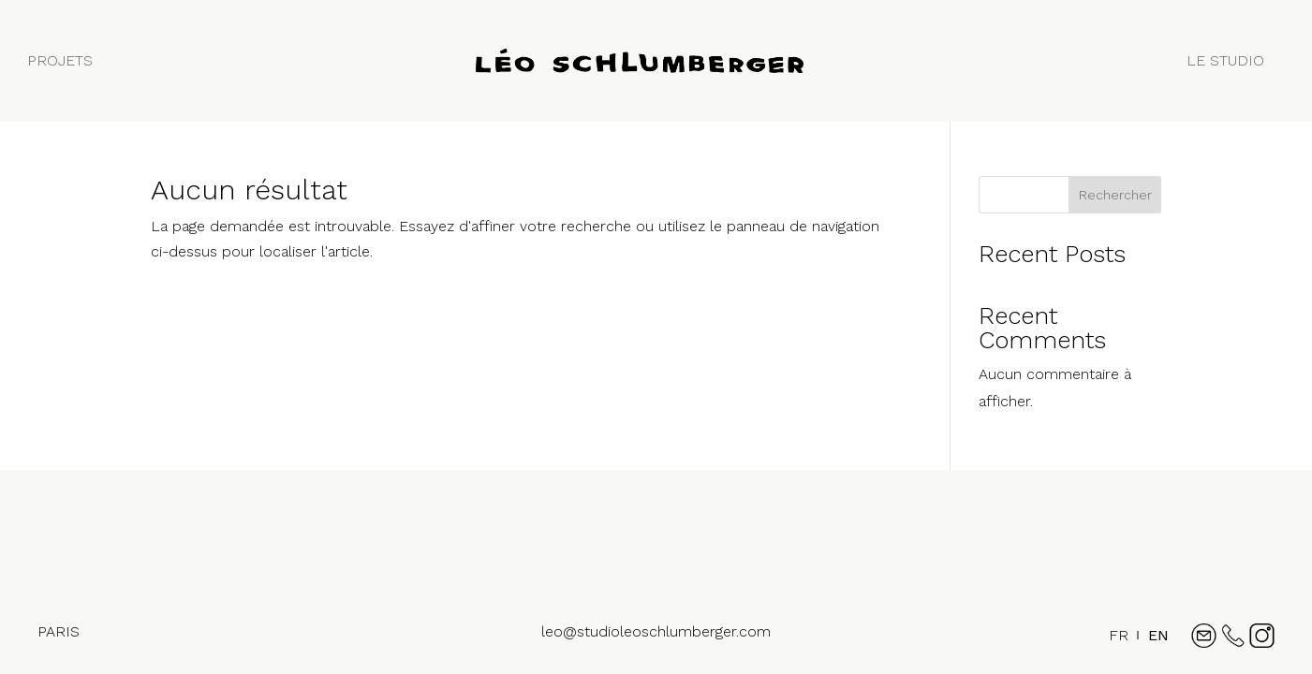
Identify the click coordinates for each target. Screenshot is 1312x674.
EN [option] (1158, 635)
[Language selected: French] (1134, 644)
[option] (1158, 635)
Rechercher (1115, 194)
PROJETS (60, 60)
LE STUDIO (1225, 60)
